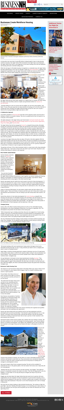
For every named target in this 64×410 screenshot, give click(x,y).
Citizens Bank (11, 121)
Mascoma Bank (16, 114)
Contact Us (39, 17)
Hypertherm (41, 121)
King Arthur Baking (5, 123)
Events (28, 13)
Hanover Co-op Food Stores (31, 121)
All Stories (6, 393)
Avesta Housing (30, 196)
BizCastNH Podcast (27, 17)
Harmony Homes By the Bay (41, 355)
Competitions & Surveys (39, 13)
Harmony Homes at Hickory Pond (41, 350)
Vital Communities (33, 69)
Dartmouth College (19, 121)
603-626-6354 (43, 400)
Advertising (53, 13)
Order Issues (19, 13)
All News (52, 73)
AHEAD (8, 156)
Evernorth (23, 125)
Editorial (10, 13)
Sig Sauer (36, 258)
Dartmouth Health (33, 120)
